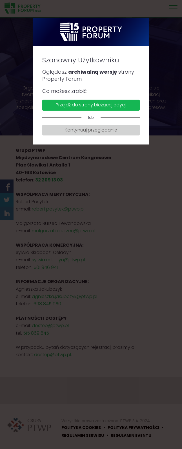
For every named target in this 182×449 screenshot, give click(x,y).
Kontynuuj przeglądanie (91, 130)
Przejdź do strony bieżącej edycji (91, 105)
